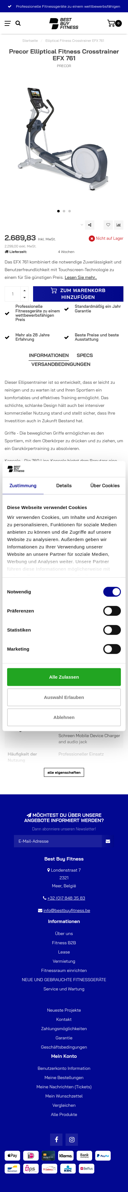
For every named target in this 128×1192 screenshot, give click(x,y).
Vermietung (64, 961)
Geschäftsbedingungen (64, 1047)
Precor (64, 65)
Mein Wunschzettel (64, 1096)
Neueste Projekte (64, 1010)
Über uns (64, 933)
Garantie (64, 1038)
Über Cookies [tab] (105, 485)
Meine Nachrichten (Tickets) (64, 1087)
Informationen (49, 355)
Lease (64, 952)
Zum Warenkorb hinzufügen (78, 293)
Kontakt (64, 1019)
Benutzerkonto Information (64, 1068)
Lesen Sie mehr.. (81, 277)
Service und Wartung (64, 989)
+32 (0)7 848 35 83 (66, 898)
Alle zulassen (64, 677)
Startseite (30, 40)
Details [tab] (64, 485)
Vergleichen (64, 1105)
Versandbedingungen (60, 364)
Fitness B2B (64, 942)
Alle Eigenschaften (63, 772)
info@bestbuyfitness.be (66, 910)
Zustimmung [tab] (23, 485)
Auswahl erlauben (64, 697)
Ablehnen (64, 717)
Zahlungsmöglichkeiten (64, 1028)
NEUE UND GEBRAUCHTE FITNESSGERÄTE (64, 979)
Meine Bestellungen (64, 1077)
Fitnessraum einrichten (64, 970)
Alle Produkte (64, 1114)
